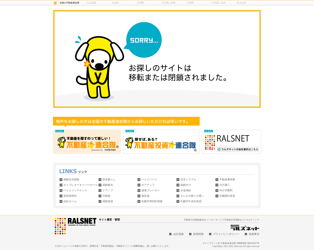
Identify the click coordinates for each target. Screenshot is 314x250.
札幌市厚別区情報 (151, 201)
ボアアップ (148, 184)
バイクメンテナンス (75, 190)
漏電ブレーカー (150, 190)
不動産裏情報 (227, 179)
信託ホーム (70, 201)
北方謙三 (224, 184)
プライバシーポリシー (226, 234)
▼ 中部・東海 (168, 2)
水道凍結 (185, 190)
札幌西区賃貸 (227, 195)
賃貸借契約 (70, 195)
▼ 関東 (140, 2)
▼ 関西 (190, 2)
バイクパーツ (149, 179)
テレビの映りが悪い (192, 195)
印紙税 (106, 195)
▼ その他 (241, 2)
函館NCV (185, 184)
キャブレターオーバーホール (81, 184)
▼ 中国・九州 (218, 2)
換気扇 (145, 195)
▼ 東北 (115, 2)
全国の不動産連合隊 (69, 3)
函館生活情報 (71, 179)
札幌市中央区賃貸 (190, 201)
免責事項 (254, 234)
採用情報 (198, 234)
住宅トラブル (188, 179)
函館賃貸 (107, 201)
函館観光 (107, 184)
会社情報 (178, 234)
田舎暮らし (109, 179)
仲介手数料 (226, 190)
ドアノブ (107, 190)
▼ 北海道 (91, 2)
